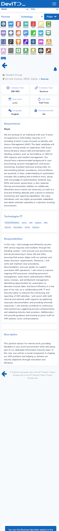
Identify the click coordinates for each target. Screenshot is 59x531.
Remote (5, 16)
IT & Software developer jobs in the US (27, 372)
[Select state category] (14, 9)
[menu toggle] (54, 4)
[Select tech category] (32, 17)
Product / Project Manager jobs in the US (32, 373)
